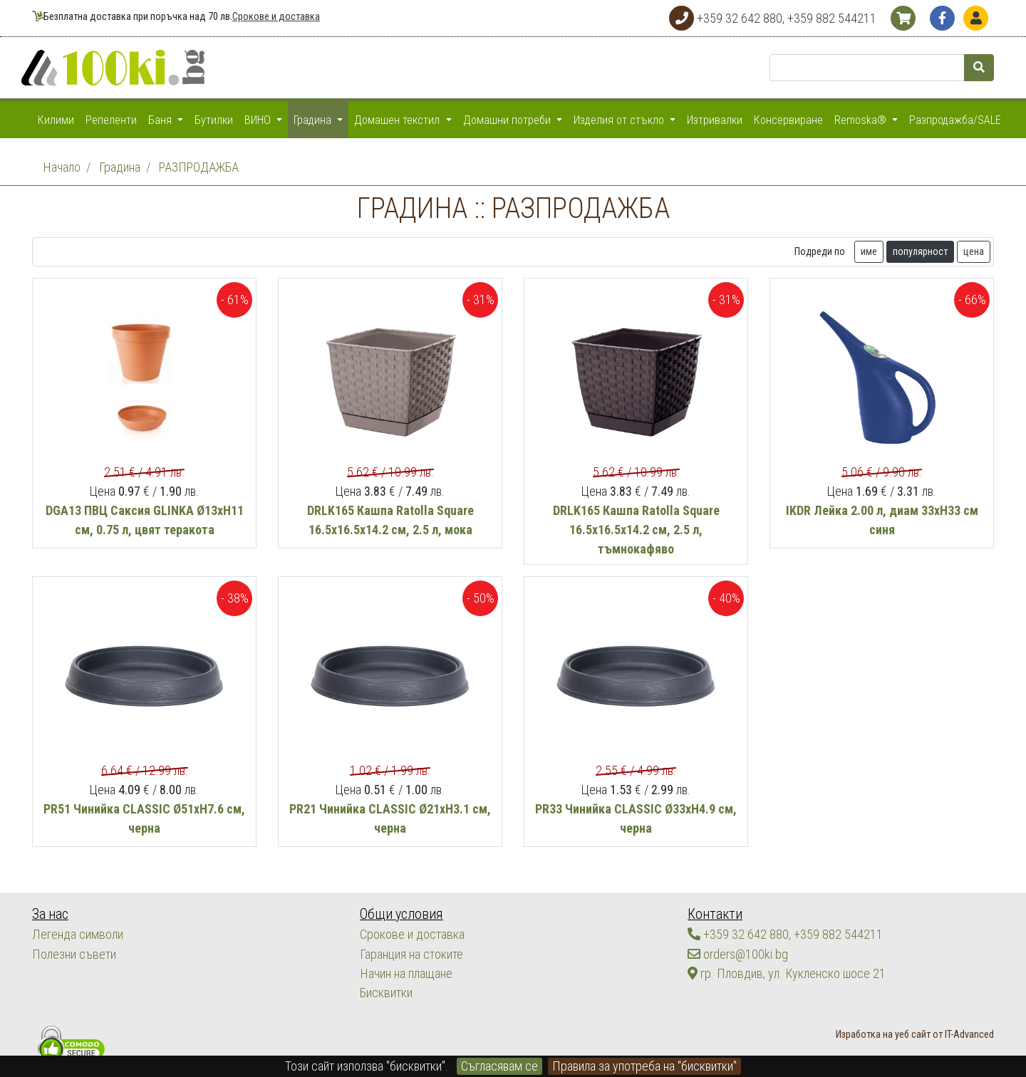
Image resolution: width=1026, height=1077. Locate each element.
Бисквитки (386, 992)
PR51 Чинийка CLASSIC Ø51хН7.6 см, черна (144, 857)
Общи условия (401, 914)
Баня (161, 120)
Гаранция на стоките (411, 954)
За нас (50, 914)
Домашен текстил (398, 120)
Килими (56, 120)
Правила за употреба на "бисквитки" (644, 1065)
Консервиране (788, 120)
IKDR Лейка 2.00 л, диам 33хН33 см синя (882, 558)
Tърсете (923, 250)
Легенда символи (77, 934)
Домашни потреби (508, 120)
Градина (314, 120)
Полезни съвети (73, 954)
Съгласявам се (499, 1065)
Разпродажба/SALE (955, 120)
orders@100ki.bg (738, 954)
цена (973, 290)
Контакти (714, 914)
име (869, 290)
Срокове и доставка (276, 17)
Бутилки (214, 120)
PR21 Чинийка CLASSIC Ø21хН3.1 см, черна (390, 857)
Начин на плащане (406, 973)
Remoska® (861, 120)
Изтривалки (714, 120)
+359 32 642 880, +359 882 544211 (785, 934)
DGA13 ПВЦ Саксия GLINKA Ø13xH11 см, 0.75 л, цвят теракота (145, 558)
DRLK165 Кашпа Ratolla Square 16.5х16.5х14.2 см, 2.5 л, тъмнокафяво (636, 568)
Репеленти (111, 120)
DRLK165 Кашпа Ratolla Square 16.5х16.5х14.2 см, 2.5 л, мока (390, 558)
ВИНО (259, 120)
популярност (920, 290)
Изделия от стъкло (620, 120)
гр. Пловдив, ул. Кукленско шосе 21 (786, 973)
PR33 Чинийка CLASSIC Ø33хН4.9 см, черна (636, 857)
